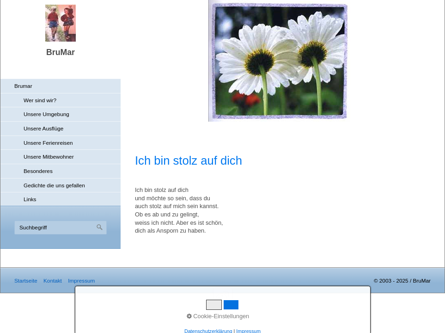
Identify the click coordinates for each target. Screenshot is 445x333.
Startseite (25, 281)
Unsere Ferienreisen (48, 143)
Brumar (23, 86)
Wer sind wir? (40, 100)
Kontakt (52, 281)
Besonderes (38, 171)
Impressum (81, 281)
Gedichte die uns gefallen (54, 185)
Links (30, 199)
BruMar (60, 52)
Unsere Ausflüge (43, 128)
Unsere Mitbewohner (49, 157)
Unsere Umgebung (46, 114)
